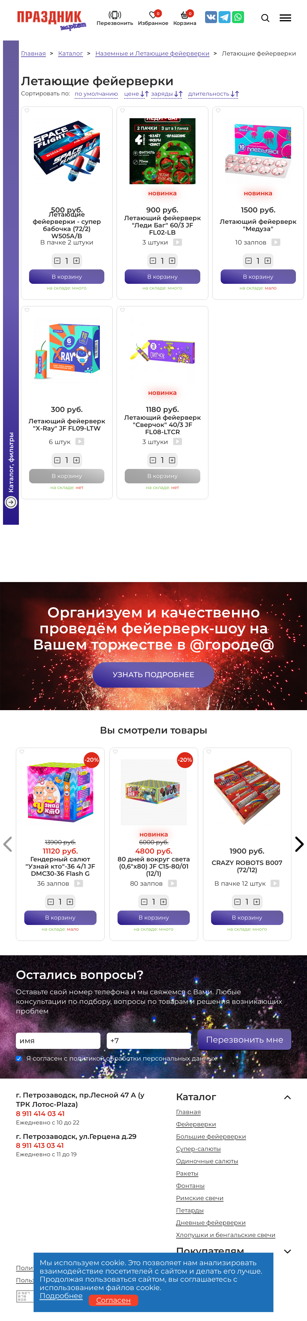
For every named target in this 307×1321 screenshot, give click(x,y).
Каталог (70, 53)
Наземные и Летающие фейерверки (152, 53)
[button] (7, 844)
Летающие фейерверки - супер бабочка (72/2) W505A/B (67, 225)
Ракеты (187, 1173)
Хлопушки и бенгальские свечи (226, 1235)
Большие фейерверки (211, 1136)
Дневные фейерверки (211, 1223)
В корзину (67, 276)
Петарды (190, 1210)
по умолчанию (96, 94)
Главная (33, 53)
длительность (208, 94)
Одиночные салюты (207, 1161)
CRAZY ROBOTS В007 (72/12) (247, 866)
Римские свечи (200, 1198)
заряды (162, 94)
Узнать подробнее (153, 674)
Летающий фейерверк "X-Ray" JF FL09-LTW (66, 424)
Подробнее (61, 1296)
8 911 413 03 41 (40, 1145)
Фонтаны (190, 1186)
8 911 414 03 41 (40, 1113)
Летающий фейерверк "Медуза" (258, 225)
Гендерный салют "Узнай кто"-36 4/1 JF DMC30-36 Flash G (60, 866)
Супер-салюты (198, 1149)
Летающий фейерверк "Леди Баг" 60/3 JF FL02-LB (162, 225)
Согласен (113, 1300)
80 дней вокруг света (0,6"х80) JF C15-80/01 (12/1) (154, 866)
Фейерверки (196, 1124)
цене (131, 94)
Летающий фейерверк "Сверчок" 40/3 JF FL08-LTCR (162, 424)
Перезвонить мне (244, 1039)
